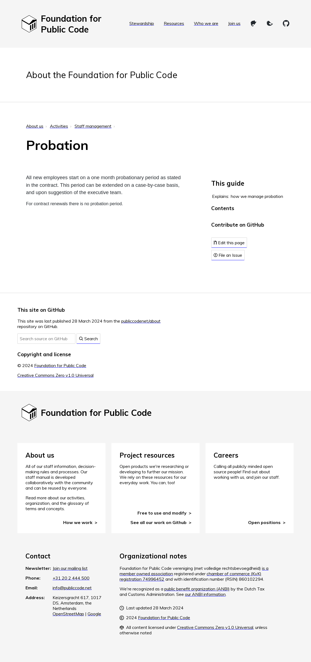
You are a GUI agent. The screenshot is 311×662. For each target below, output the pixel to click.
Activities (59, 126)
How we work (77, 522)
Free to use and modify (162, 513)
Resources (174, 23)
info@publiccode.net (72, 587)
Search (88, 338)
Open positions (264, 522)
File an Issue (228, 255)
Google (94, 613)
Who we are (206, 23)
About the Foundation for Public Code (101, 74)
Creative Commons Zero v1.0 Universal (55, 375)
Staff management (93, 126)
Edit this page (229, 242)
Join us (234, 23)
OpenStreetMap (68, 613)
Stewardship (141, 23)
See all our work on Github (158, 522)
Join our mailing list (70, 568)
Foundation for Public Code (60, 365)
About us (34, 126)
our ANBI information (205, 594)
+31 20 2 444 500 (71, 578)
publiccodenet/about (141, 321)
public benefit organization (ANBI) (197, 589)
